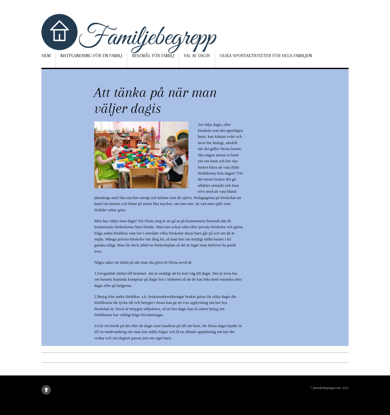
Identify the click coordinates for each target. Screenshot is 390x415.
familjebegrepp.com (327, 388)
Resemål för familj (153, 55)
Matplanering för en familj (91, 55)
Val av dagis (197, 55)
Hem (46, 55)
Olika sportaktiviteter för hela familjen (266, 55)
